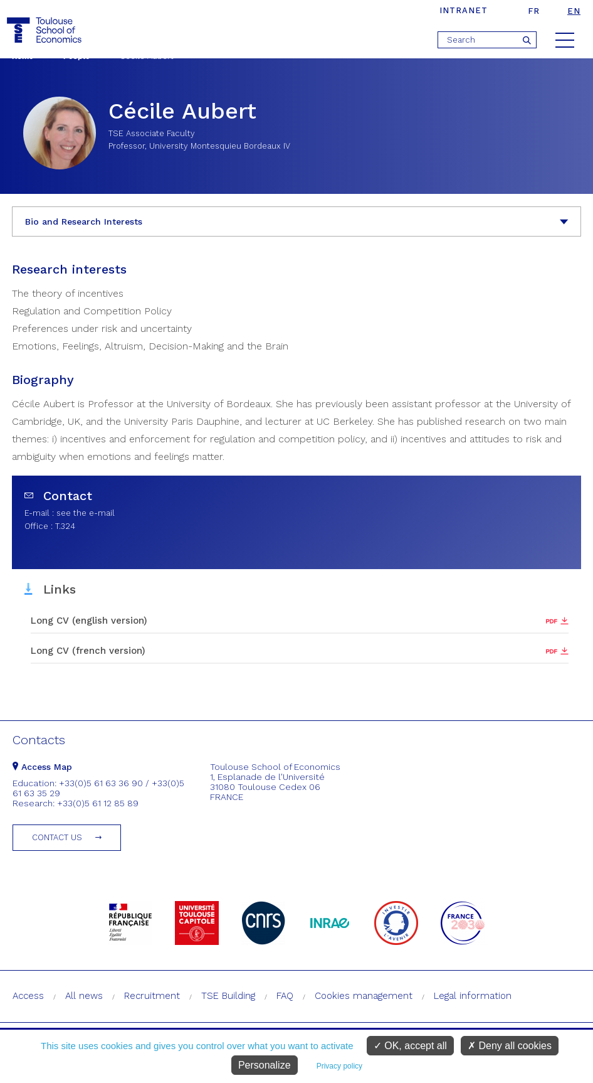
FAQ (284, 995)
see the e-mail (85, 513)
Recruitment (152, 995)
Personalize (264, 1065)
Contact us (57, 837)
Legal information (473, 995)
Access (28, 995)
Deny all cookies (510, 1045)
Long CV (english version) (89, 620)
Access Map (42, 767)
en (573, 11)
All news (84, 995)
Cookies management (363, 995)
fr (534, 11)
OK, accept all (410, 1045)
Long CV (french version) (88, 650)
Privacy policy (339, 1066)
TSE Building (228, 995)
